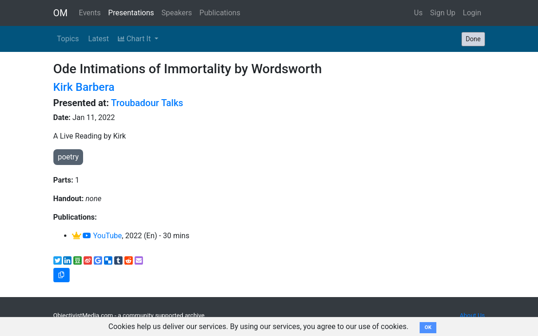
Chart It (135, 38)
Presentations (131, 12)
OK (428, 327)
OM (60, 13)
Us (418, 12)
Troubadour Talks (147, 102)
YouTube (102, 235)
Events (90, 12)
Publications (220, 12)
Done (473, 39)
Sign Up (443, 12)
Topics (68, 38)
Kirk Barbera (84, 87)
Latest (98, 38)
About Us (472, 315)
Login (472, 12)
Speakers (177, 12)
